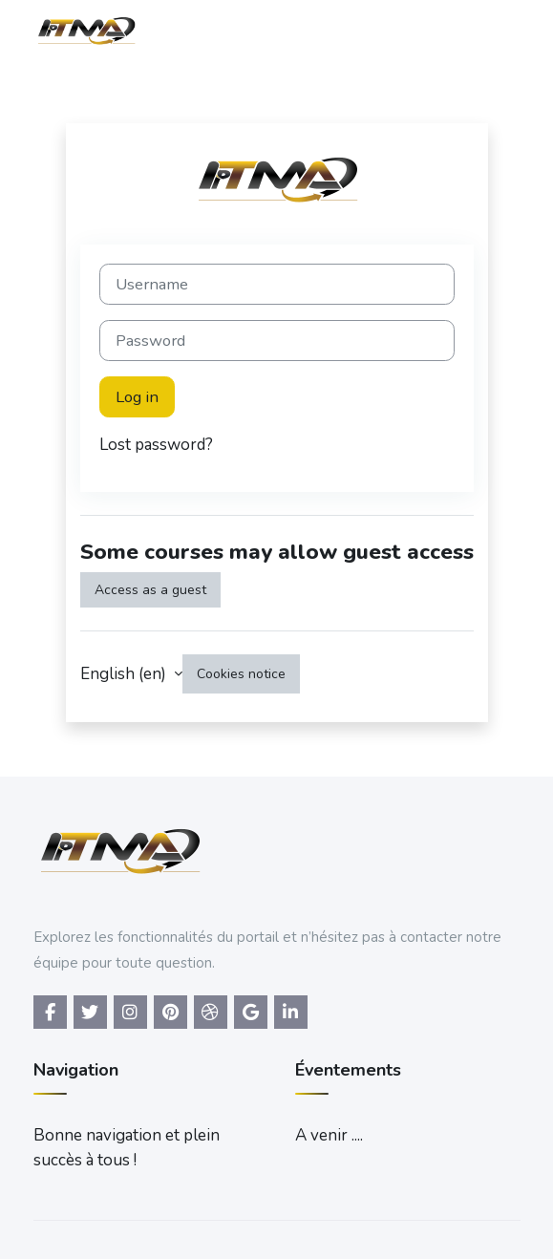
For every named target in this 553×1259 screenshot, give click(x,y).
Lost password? (156, 445)
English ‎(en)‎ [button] (125, 674)
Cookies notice (241, 674)
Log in (137, 397)
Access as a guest (150, 590)
